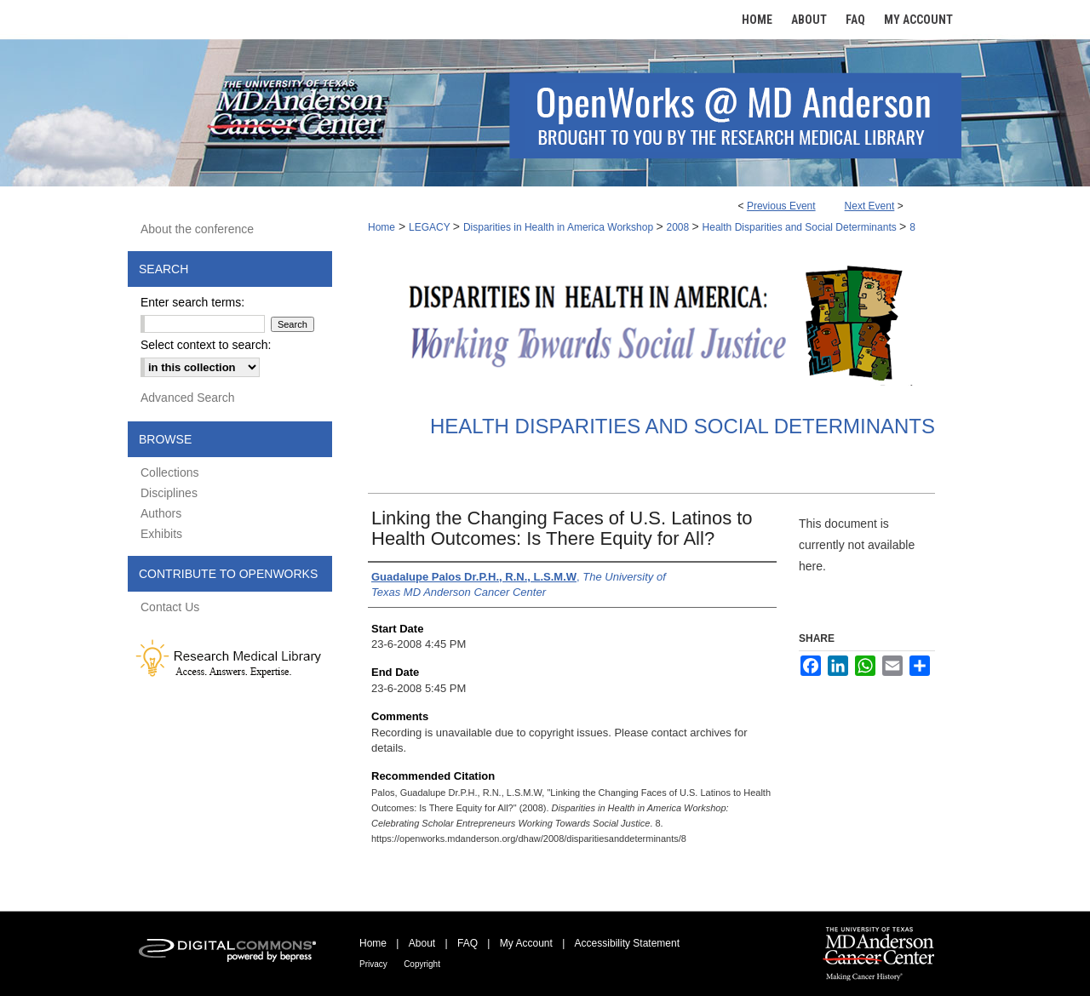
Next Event (870, 206)
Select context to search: (206, 345)
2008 (679, 227)
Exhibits (161, 534)
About (422, 943)
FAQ (467, 943)
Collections (169, 472)
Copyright (422, 964)
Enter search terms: (192, 302)
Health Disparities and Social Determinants (801, 227)
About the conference (197, 229)
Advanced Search (188, 397)
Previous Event (781, 206)
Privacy (373, 964)
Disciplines (169, 493)
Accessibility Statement (627, 943)
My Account (526, 943)
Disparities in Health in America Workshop (560, 227)
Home (381, 227)
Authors (161, 513)
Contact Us (170, 607)
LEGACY (431, 227)
